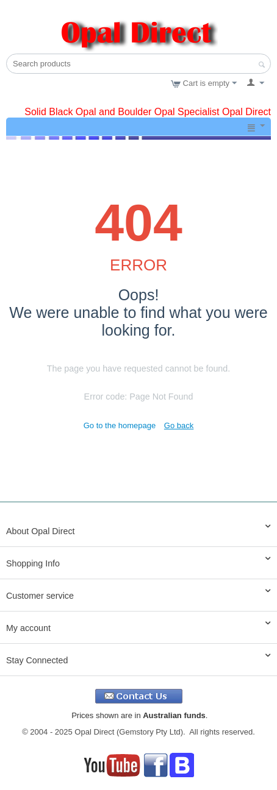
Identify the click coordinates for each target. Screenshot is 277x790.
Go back (178, 425)
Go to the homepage (120, 425)
